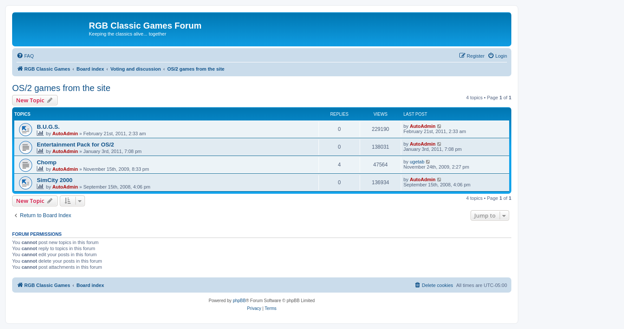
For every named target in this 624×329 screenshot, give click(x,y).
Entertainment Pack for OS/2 (75, 144)
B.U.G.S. (48, 127)
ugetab (417, 161)
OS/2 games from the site (61, 88)
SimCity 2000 (54, 180)
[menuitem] (25, 56)
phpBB (239, 300)
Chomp (46, 162)
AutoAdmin (65, 133)
